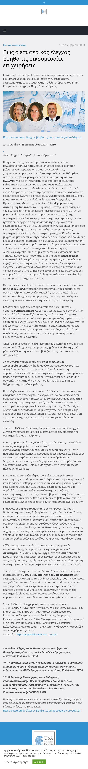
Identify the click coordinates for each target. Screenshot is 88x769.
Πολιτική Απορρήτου (17, 762)
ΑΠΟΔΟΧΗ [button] (39, 761)
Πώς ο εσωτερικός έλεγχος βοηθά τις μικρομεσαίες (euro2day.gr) (42, 137)
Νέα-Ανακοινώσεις (14, 45)
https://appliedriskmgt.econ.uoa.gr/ (36, 634)
